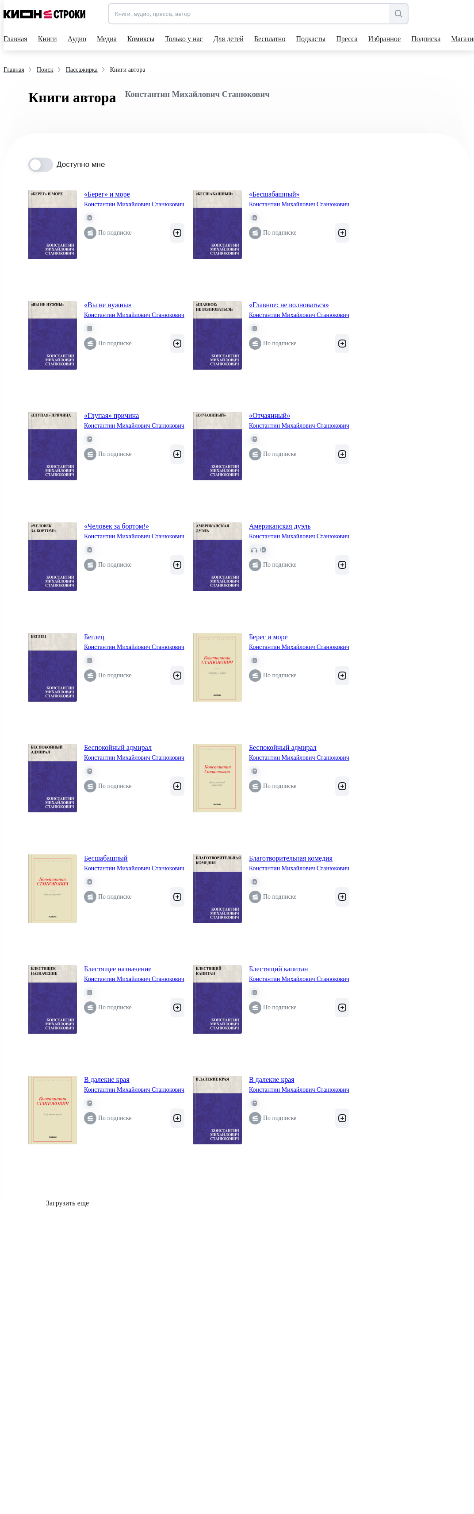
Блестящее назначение (118, 969)
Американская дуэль (280, 526)
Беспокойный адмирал (118, 747)
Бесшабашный (106, 858)
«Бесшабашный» (274, 194)
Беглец (94, 637)
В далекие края (107, 1079)
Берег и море (268, 637)
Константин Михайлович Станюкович (134, 204)
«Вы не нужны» (108, 305)
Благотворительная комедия (291, 858)
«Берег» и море (107, 194)
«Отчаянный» (270, 415)
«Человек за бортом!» (116, 526)
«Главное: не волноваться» (289, 305)
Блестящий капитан (278, 969)
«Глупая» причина (111, 415)
